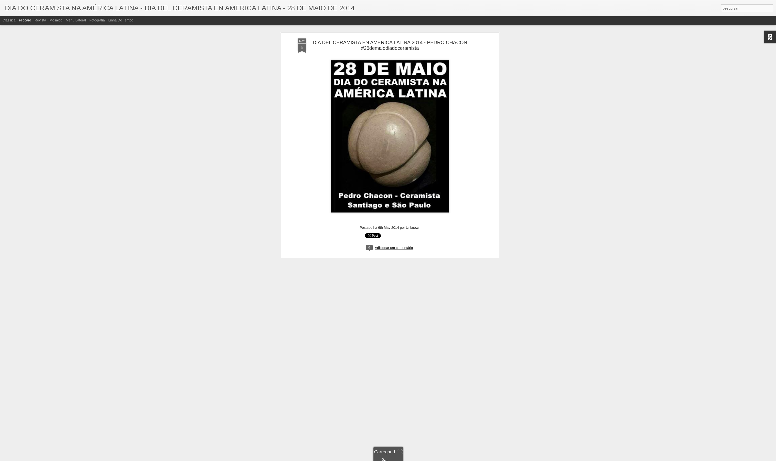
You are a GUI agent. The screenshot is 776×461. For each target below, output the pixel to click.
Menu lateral (76, 20)
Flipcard (25, 20)
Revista (40, 20)
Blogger (407, 458)
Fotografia (97, 20)
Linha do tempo (120, 20)
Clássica (9, 20)
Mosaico (55, 20)
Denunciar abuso (424, 458)
